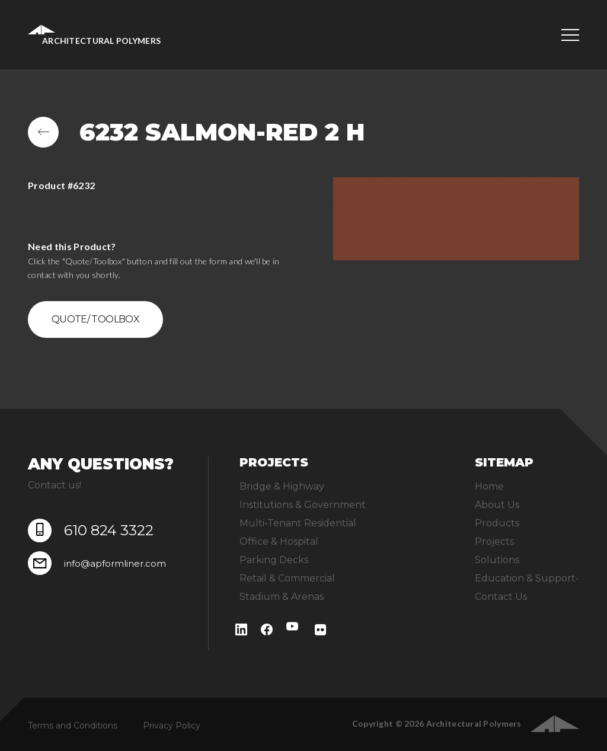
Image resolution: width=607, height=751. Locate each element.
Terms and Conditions (72, 725)
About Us (497, 504)
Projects (494, 541)
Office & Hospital (278, 541)
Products (497, 523)
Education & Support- (527, 578)
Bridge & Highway (281, 486)
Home (489, 486)
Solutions (497, 559)
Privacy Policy (171, 725)
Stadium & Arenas (281, 596)
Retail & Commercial (287, 578)
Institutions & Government (302, 504)
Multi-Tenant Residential (297, 523)
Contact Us (501, 596)
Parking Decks (273, 559)
